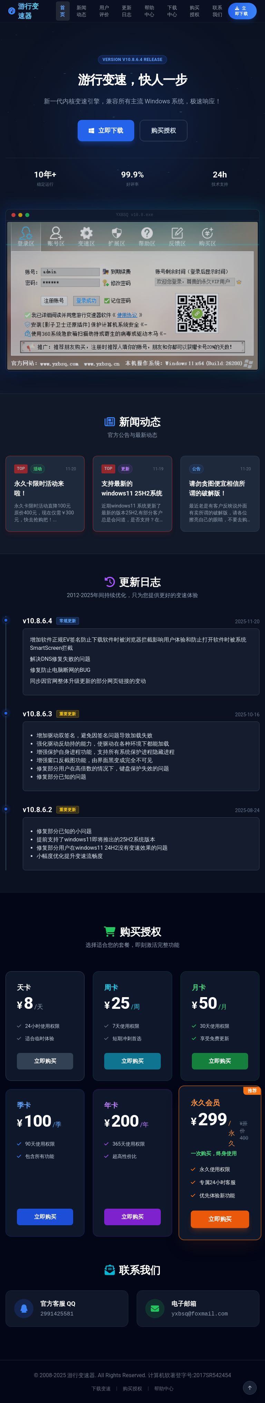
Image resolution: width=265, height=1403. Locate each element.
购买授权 (194, 11)
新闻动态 (81, 11)
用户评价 (104, 11)
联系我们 (217, 11)
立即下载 (241, 11)
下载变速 (101, 1388)
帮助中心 (149, 11)
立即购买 (45, 1061)
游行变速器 (23, 11)
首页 (62, 11)
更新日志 (126, 11)
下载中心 (172, 11)
